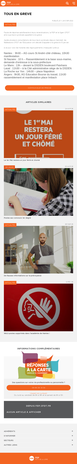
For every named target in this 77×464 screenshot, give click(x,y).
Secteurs (8, 440)
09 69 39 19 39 (38, 388)
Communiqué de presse (39, 88)
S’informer (9, 436)
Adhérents (9, 431)
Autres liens (10, 445)
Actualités (10, 24)
